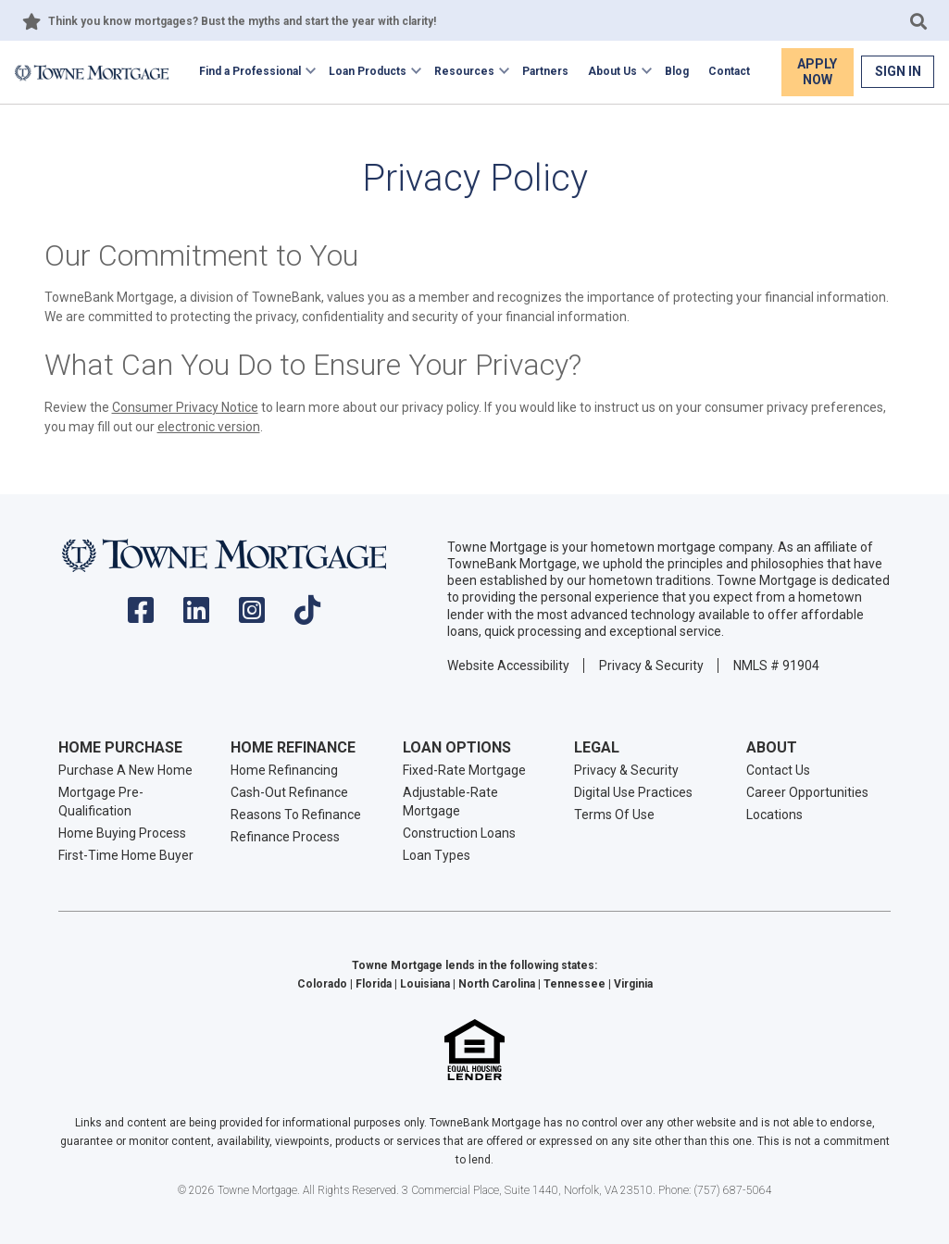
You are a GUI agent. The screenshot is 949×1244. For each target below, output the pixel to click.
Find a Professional (250, 71)
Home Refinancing (284, 770)
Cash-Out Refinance (289, 792)
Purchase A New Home (125, 770)
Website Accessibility (508, 665)
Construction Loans (459, 833)
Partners (545, 71)
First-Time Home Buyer (126, 855)
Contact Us (778, 770)
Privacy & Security (651, 665)
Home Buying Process (122, 833)
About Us (612, 71)
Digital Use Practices (633, 792)
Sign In (898, 71)
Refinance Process (285, 836)
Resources (464, 71)
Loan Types (436, 855)
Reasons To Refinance (296, 814)
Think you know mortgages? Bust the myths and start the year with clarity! (242, 21)
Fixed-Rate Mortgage (464, 770)
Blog (677, 71)
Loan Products (367, 71)
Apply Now (817, 71)
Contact (729, 71)
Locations (774, 814)
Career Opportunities (807, 792)
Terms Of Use (614, 814)
